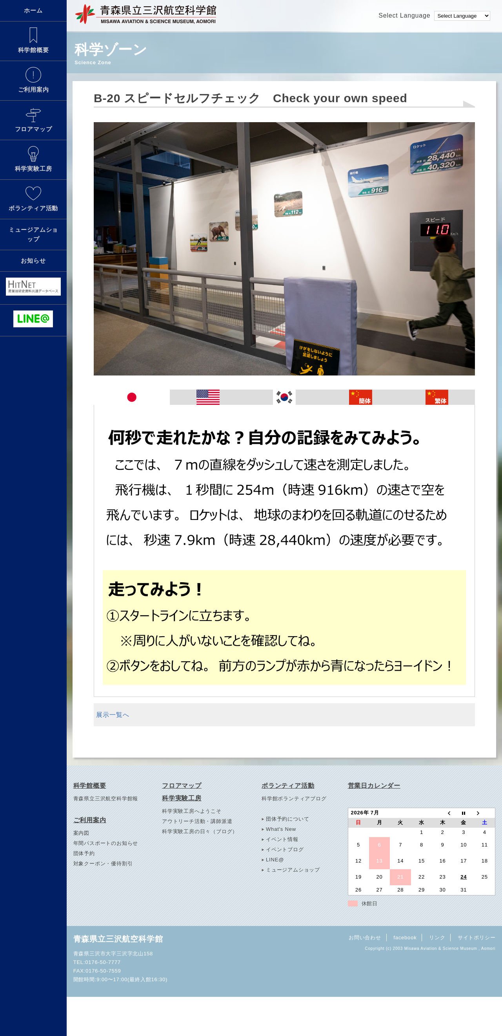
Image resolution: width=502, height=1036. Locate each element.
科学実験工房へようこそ (192, 811)
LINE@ (275, 860)
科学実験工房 (33, 159)
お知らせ (33, 260)
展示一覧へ (112, 714)
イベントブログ (285, 849)
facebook (405, 937)
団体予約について (287, 819)
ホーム (33, 10)
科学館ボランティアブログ (294, 798)
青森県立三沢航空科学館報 (105, 798)
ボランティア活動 (33, 198)
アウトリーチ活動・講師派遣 (197, 821)
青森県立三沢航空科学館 (118, 939)
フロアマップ (33, 119)
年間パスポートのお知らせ (105, 843)
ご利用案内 (33, 80)
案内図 (81, 833)
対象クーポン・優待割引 (103, 863)
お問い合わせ (365, 937)
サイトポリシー (477, 937)
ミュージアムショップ (33, 234)
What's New (281, 829)
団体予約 (84, 853)
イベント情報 (282, 839)
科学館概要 (33, 40)
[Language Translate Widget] (462, 16)
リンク (437, 937)
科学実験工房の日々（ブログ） (200, 831)
